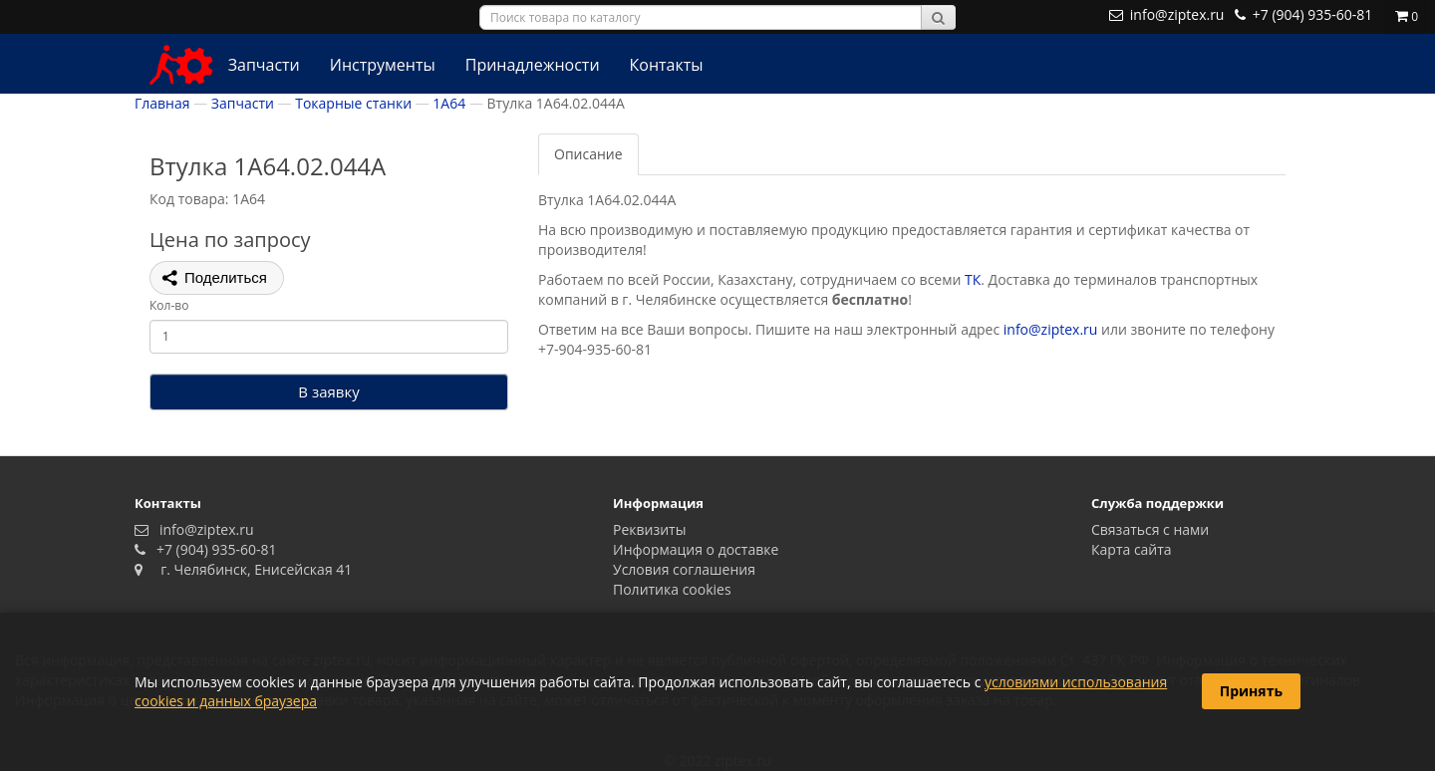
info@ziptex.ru (1051, 329)
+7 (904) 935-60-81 (213, 549)
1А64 (448, 103)
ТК (973, 279)
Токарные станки (353, 103)
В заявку (328, 391)
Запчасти (264, 65)
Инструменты (382, 65)
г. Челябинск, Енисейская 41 (249, 569)
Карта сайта (1131, 549)
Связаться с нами (1150, 529)
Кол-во (168, 305)
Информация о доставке (695, 549)
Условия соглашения (684, 569)
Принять (1251, 690)
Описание (588, 153)
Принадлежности (532, 65)
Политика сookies (672, 589)
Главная (162, 103)
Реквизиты (649, 529)
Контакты (667, 65)
